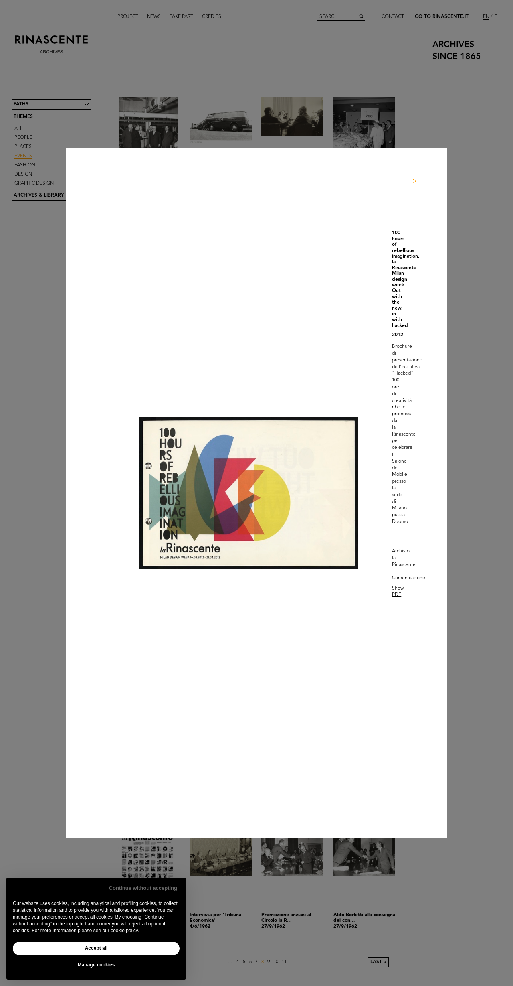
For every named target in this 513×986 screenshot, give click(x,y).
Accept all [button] (96, 948)
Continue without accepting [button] (143, 888)
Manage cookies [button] (96, 965)
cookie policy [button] (124, 930)
